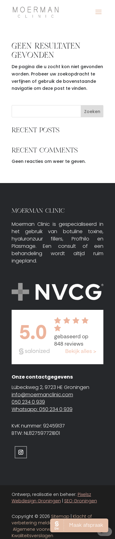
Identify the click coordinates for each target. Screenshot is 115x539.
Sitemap (60, 516)
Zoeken (92, 111)
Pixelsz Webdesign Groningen (51, 497)
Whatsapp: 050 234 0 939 (42, 409)
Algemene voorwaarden (39, 529)
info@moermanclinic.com (42, 394)
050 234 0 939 (28, 401)
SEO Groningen (80, 501)
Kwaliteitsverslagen (32, 536)
